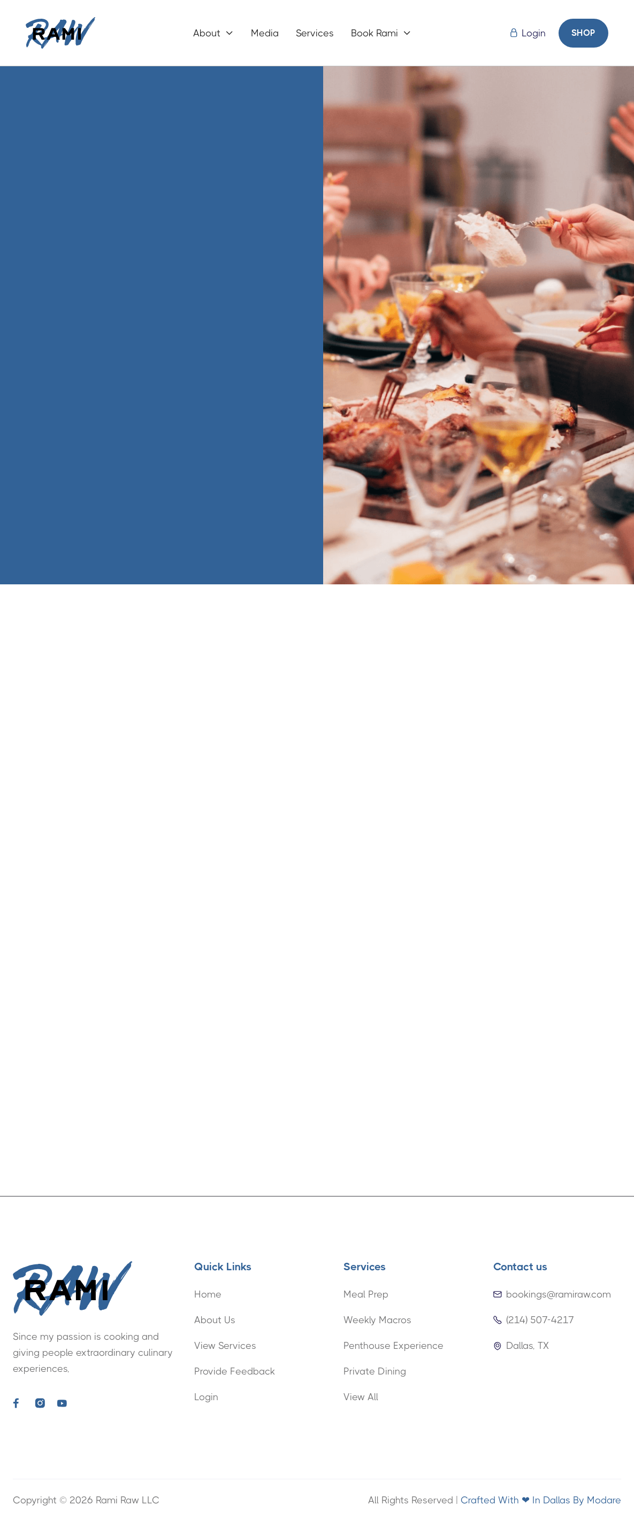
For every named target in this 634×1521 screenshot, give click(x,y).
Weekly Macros (377, 1320)
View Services (225, 1345)
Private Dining (374, 1371)
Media (265, 33)
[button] (213, 33)
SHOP (583, 33)
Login (206, 1397)
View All (360, 1397)
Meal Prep (365, 1294)
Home (207, 1294)
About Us (214, 1320)
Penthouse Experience (393, 1345)
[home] (60, 33)
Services (315, 33)
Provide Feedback (234, 1371)
